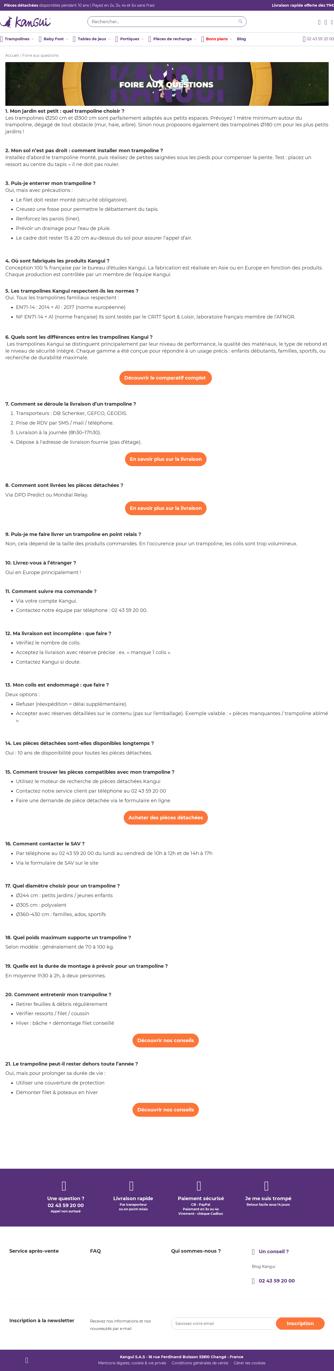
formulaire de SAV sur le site (65, 863)
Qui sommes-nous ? (190, 1227)
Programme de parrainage (115, 1246)
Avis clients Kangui (108, 1284)
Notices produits (105, 1275)
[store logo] (41, 23)
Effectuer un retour (27, 1255)
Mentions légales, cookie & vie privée (132, 1363)
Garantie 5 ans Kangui (110, 1227)
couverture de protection (74, 1083)
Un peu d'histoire (187, 1237)
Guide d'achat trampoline (114, 1255)
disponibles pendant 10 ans (46, 5)
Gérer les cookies (249, 1363)
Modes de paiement (27, 1237)
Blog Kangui (263, 1227)
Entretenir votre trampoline (116, 1265)
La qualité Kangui (187, 1246)
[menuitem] (16, 39)
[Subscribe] (300, 1323)
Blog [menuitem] (241, 39)
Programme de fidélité (111, 1237)
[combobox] (167, 21)
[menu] (139, 39)
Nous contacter (185, 1255)
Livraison (17, 1227)
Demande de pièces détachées (37, 1265)
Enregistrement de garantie (35, 1284)
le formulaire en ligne (144, 801)
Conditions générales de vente (200, 1363)
